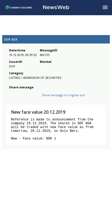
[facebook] (12, 97)
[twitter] (21, 97)
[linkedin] (31, 97)
